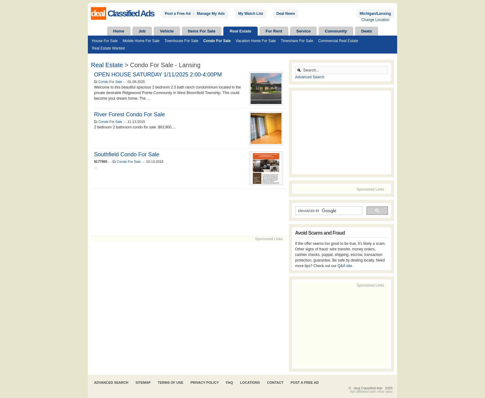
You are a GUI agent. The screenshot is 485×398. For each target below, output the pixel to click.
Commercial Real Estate (338, 41)
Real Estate (240, 31)
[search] (328, 211)
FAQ (229, 382)
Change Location (375, 20)
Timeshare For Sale (297, 41)
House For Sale (105, 41)
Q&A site (345, 266)
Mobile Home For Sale (140, 41)
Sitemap (143, 382)
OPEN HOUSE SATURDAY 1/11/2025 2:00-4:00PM (158, 74)
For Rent (274, 31)
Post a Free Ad (178, 13)
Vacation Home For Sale (256, 41)
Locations (250, 382)
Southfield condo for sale (126, 154)
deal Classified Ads (368, 388)
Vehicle (167, 31)
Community (336, 31)
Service (303, 31)
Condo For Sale (217, 41)
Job (142, 31)
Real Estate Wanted (108, 48)
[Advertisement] (188, 212)
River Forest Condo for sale (129, 114)
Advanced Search (309, 77)
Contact (275, 382)
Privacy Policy (205, 382)
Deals (366, 31)
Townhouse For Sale (181, 41)
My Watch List (250, 13)
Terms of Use (170, 382)
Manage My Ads (211, 13)
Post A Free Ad (304, 382)
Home (118, 31)
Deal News (286, 13)
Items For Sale (202, 31)
